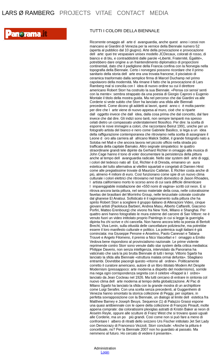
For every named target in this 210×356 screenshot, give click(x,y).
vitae (104, 13)
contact (131, 13)
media (159, 13)
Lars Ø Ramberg (28, 13)
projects (75, 13)
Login (105, 352)
